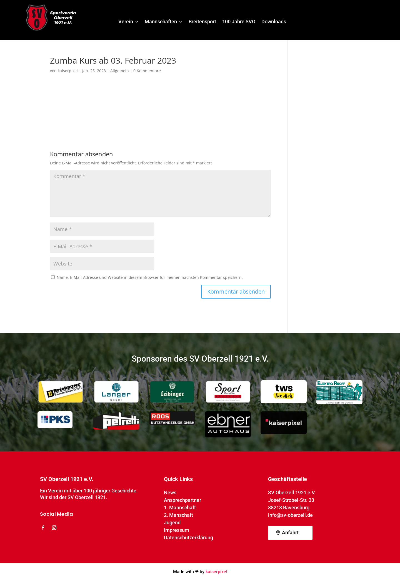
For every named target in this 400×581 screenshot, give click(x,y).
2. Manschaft (178, 515)
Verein (125, 22)
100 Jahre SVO (238, 22)
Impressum (176, 530)
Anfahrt (290, 532)
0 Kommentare (147, 70)
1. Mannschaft (180, 507)
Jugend (172, 522)
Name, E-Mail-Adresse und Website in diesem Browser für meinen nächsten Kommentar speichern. (150, 277)
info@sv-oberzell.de (290, 515)
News (170, 492)
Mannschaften (161, 22)
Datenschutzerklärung (188, 537)
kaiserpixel (68, 70)
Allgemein (119, 70)
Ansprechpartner (182, 500)
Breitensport (202, 22)
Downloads (273, 22)
